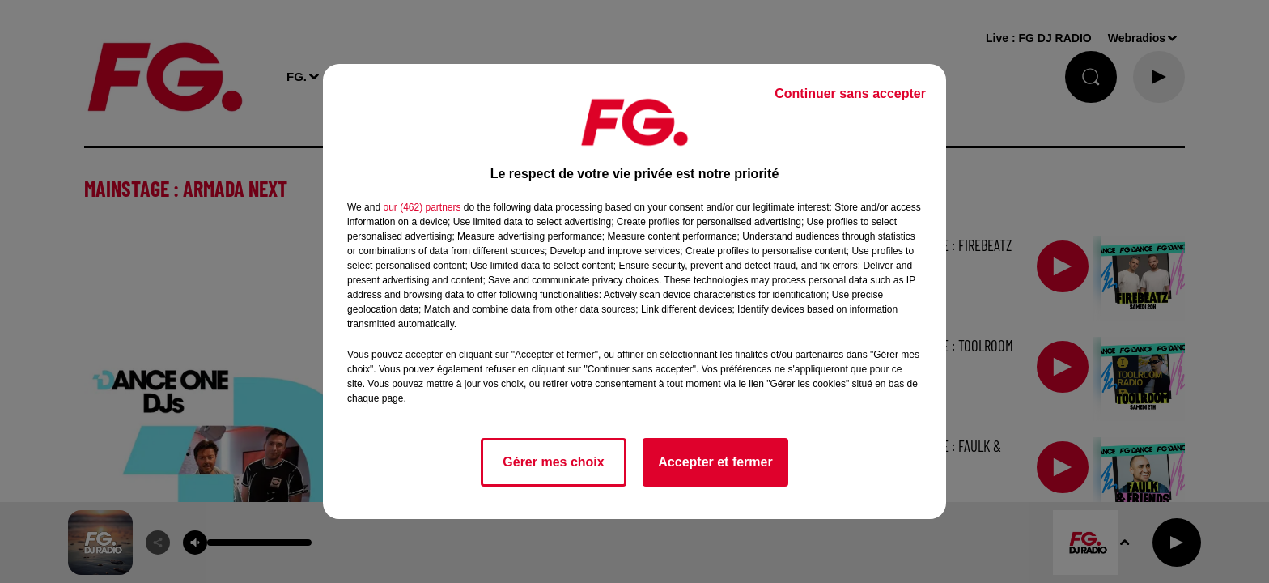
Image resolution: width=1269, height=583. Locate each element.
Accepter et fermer (715, 462)
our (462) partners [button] (421, 207)
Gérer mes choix (553, 462)
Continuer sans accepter (850, 93)
